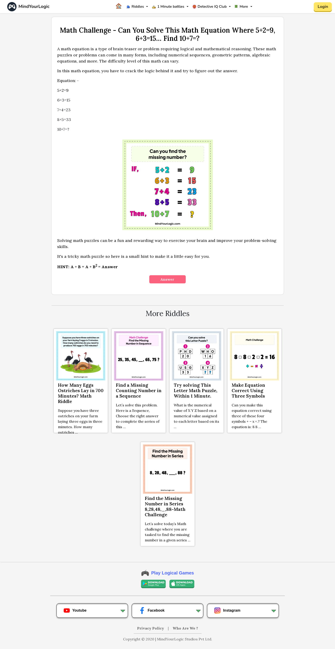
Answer (167, 279)
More (241, 6)
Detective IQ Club (209, 6)
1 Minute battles (168, 6)
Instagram (227, 610)
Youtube (75, 610)
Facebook (152, 610)
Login (323, 6)
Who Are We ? (185, 628)
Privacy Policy (151, 628)
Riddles (135, 6)
